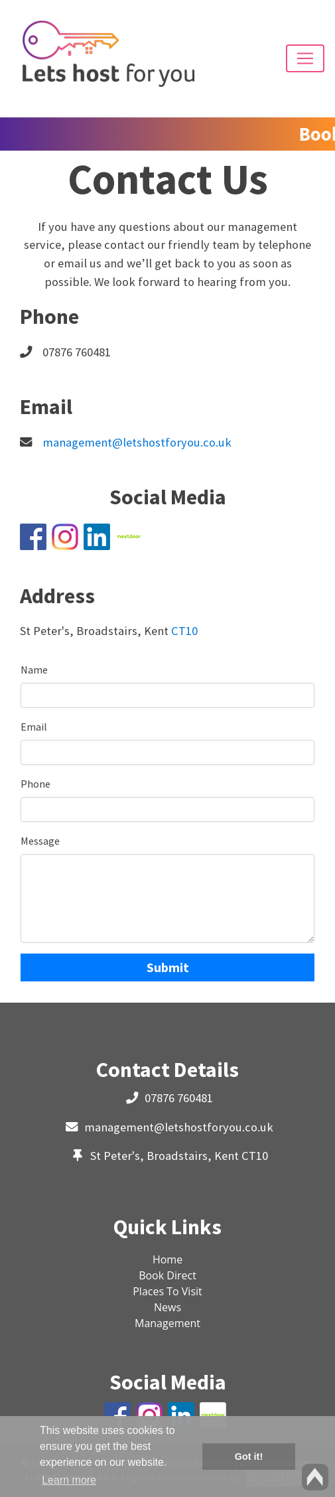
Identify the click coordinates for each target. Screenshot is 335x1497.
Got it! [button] (249, 1456)
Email (34, 726)
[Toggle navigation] (305, 58)
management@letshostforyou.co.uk (137, 442)
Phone (35, 783)
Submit (168, 967)
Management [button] (167, 1323)
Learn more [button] (69, 1480)
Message (40, 840)
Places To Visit (167, 1291)
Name (34, 669)
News (167, 1307)
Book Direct (167, 1275)
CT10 (184, 630)
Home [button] (167, 1259)
